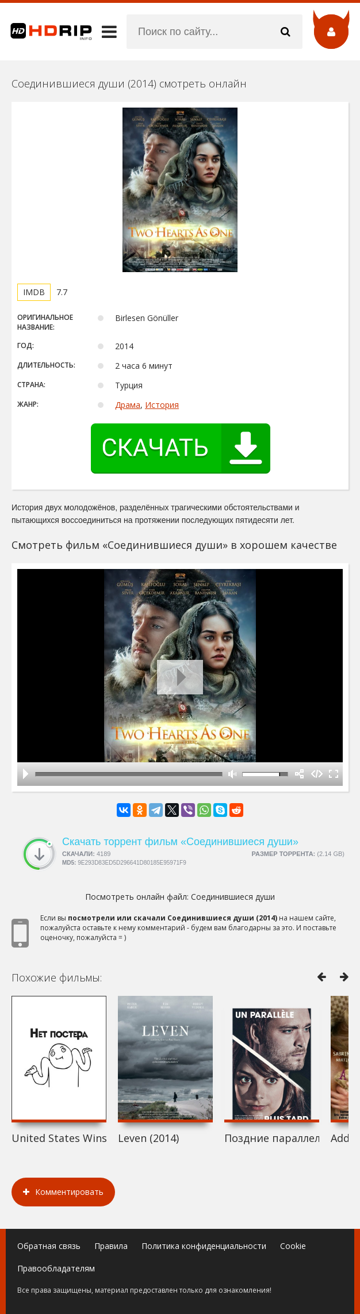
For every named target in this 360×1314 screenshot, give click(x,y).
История (162, 404)
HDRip (46, 31)
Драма (127, 404)
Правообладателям (56, 1268)
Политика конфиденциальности (203, 1245)
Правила (111, 1245)
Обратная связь (49, 1245)
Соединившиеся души (233, 896)
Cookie (293, 1245)
